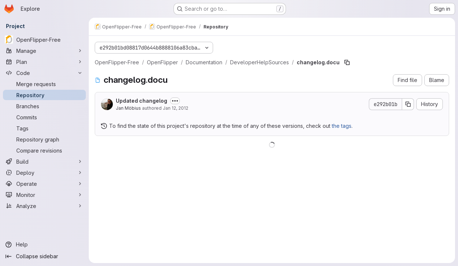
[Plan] (44, 62)
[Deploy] (44, 172)
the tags (341, 126)
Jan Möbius (128, 108)
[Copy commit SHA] (408, 104)
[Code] (44, 73)
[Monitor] (44, 195)
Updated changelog (141, 101)
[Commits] (44, 117)
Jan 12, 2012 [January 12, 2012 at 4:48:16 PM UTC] (175, 108)
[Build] (44, 161)
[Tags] (44, 128)
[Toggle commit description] (175, 101)
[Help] (44, 244)
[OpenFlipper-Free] (44, 39)
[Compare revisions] (44, 150)
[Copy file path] (347, 62)
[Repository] (44, 95)
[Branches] (44, 106)
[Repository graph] (44, 139)
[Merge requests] (44, 84)
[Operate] (44, 183)
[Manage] (44, 50)
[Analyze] (44, 206)
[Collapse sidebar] (44, 256)
